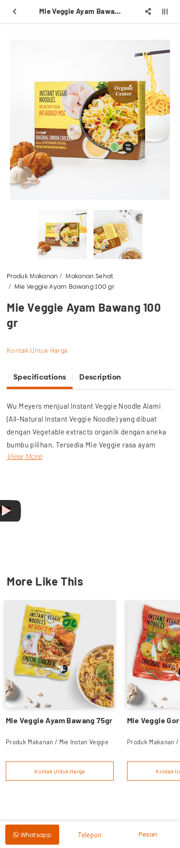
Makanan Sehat (89, 276)
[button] (24, 456)
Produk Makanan (32, 276)
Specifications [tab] (39, 377)
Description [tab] (100, 377)
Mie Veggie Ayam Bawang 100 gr (64, 286)
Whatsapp (32, 834)
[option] (90, 120)
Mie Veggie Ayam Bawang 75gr (59, 720)
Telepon (90, 835)
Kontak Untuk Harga (37, 350)
